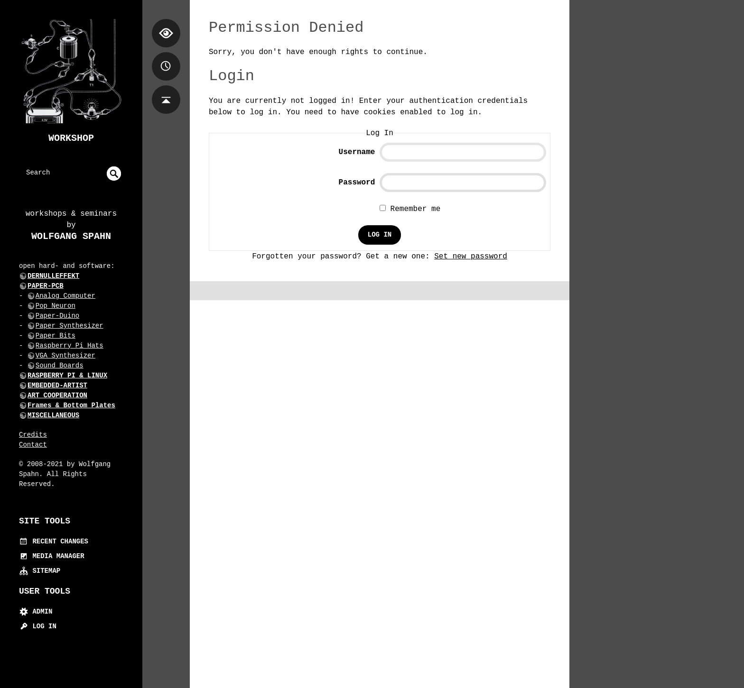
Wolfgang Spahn (71, 236)
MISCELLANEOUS (53, 415)
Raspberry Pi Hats (69, 345)
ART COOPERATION (57, 395)
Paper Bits (55, 335)
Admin (35, 611)
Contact (33, 445)
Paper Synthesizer (69, 326)
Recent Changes (53, 541)
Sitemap (39, 571)
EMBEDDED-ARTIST (57, 385)
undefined (114, 173)
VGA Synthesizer (65, 355)
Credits (33, 435)
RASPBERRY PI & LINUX (67, 375)
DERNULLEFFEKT (53, 276)
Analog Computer (65, 296)
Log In (37, 626)
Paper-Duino (57, 316)
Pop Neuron (55, 306)
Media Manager (51, 556)
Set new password (470, 256)
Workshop (71, 138)
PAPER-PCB (46, 286)
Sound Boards (60, 365)
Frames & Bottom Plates (71, 405)
